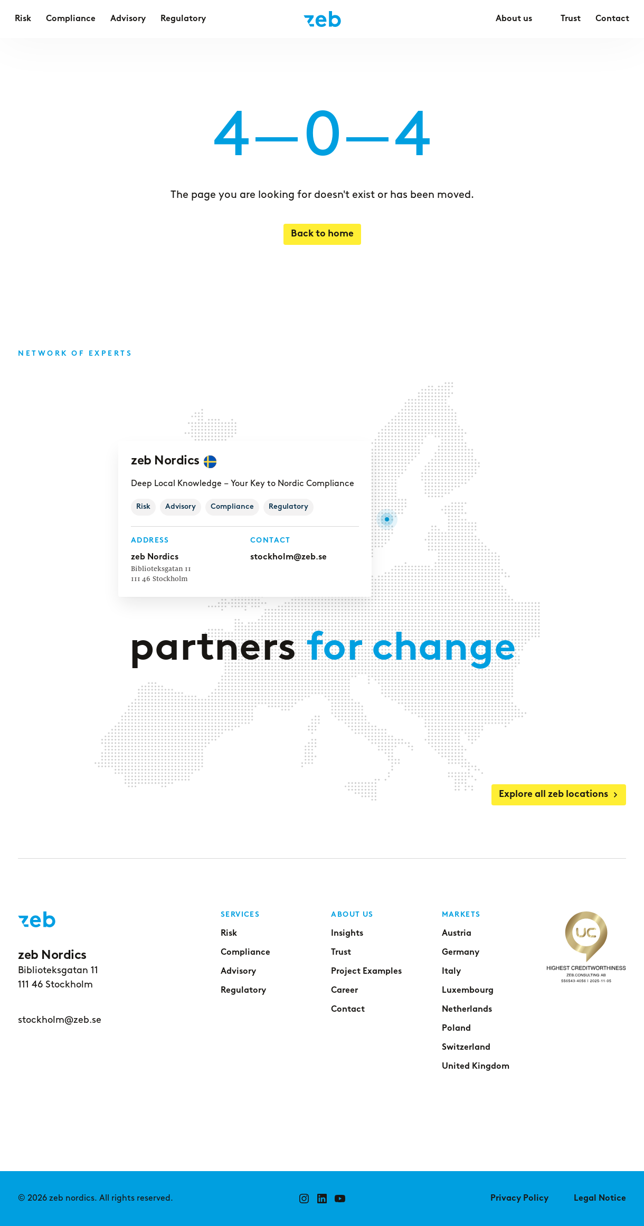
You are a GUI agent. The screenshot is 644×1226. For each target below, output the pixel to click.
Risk (229, 933)
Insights (347, 933)
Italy (451, 971)
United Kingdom (475, 1066)
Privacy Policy (519, 1198)
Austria (456, 933)
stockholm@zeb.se (287, 557)
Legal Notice (600, 1198)
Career (344, 990)
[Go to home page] (322, 19)
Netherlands (467, 1009)
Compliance (245, 952)
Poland (456, 1028)
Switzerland (466, 1047)
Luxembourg (468, 990)
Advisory (238, 971)
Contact (348, 1009)
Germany (460, 952)
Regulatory (243, 990)
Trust (341, 952)
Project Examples (366, 971)
